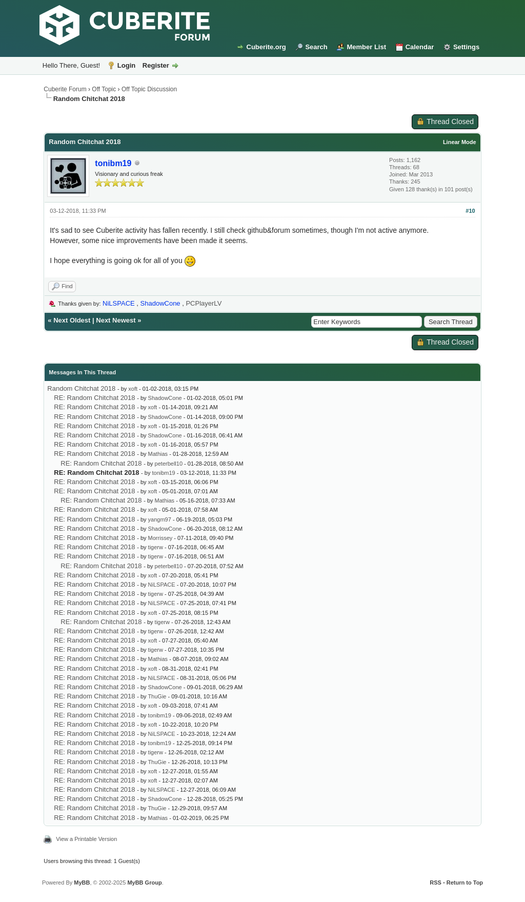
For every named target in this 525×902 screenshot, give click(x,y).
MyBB (82, 882)
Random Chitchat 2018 (81, 388)
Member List (366, 47)
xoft (132, 389)
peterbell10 (169, 463)
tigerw (155, 547)
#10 (470, 211)
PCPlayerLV (203, 303)
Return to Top (465, 882)
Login (126, 65)
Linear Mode (459, 142)
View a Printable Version (86, 839)
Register (156, 65)
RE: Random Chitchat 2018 (94, 398)
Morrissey (160, 538)
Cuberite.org (266, 47)
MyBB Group (144, 882)
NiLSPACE (161, 585)
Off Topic (104, 89)
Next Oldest (71, 320)
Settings (466, 47)
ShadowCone (165, 398)
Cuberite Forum (65, 89)
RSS (435, 882)
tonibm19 (163, 473)
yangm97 (159, 519)
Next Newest (115, 320)
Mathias (158, 454)
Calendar (420, 47)
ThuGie (157, 696)
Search (316, 47)
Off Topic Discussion (149, 89)
